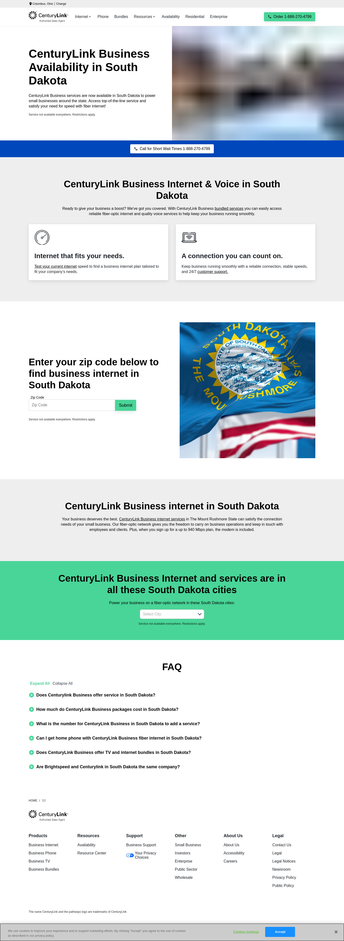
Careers (230, 861)
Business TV (39, 861)
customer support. (213, 272)
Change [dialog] (61, 4)
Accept (280, 932)
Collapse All (63, 683)
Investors (182, 853)
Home (33, 800)
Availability (86, 845)
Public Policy (283, 886)
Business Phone (42, 853)
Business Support (141, 845)
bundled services (229, 208)
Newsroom (281, 869)
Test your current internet (55, 266)
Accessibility (234, 853)
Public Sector (186, 869)
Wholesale (184, 877)
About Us (231, 845)
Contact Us (281, 845)
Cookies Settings (246, 932)
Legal (277, 853)
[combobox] (167, 614)
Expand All (40, 683)
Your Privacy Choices (141, 855)
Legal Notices (284, 861)
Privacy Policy (284, 877)
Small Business (188, 845)
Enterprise (183, 861)
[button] (199, 614)
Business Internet (43, 845)
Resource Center (91, 853)
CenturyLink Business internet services (152, 519)
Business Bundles (44, 869)
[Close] (336, 932)
